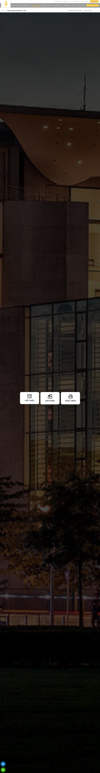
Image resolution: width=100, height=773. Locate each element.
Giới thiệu (19, 5)
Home (3, 10)
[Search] (84, 5)
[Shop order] (91, 10)
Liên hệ (80, 5)
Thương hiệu (36, 5)
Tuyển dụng (66, 5)
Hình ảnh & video (47, 5)
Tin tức (73, 5)
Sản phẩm (26, 5)
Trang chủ (11, 5)
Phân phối (57, 5)
